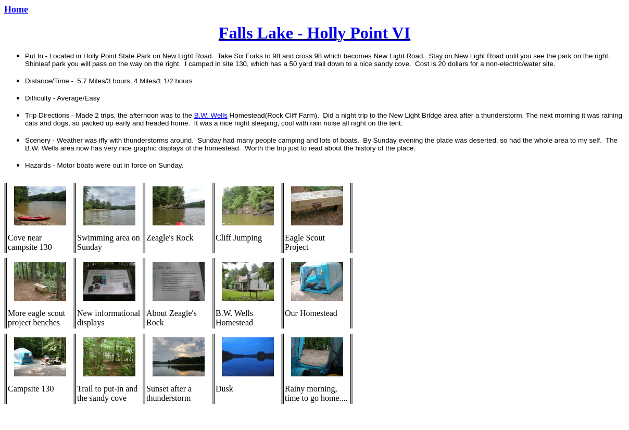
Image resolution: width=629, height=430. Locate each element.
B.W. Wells (211, 115)
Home (16, 9)
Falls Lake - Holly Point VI (314, 32)
